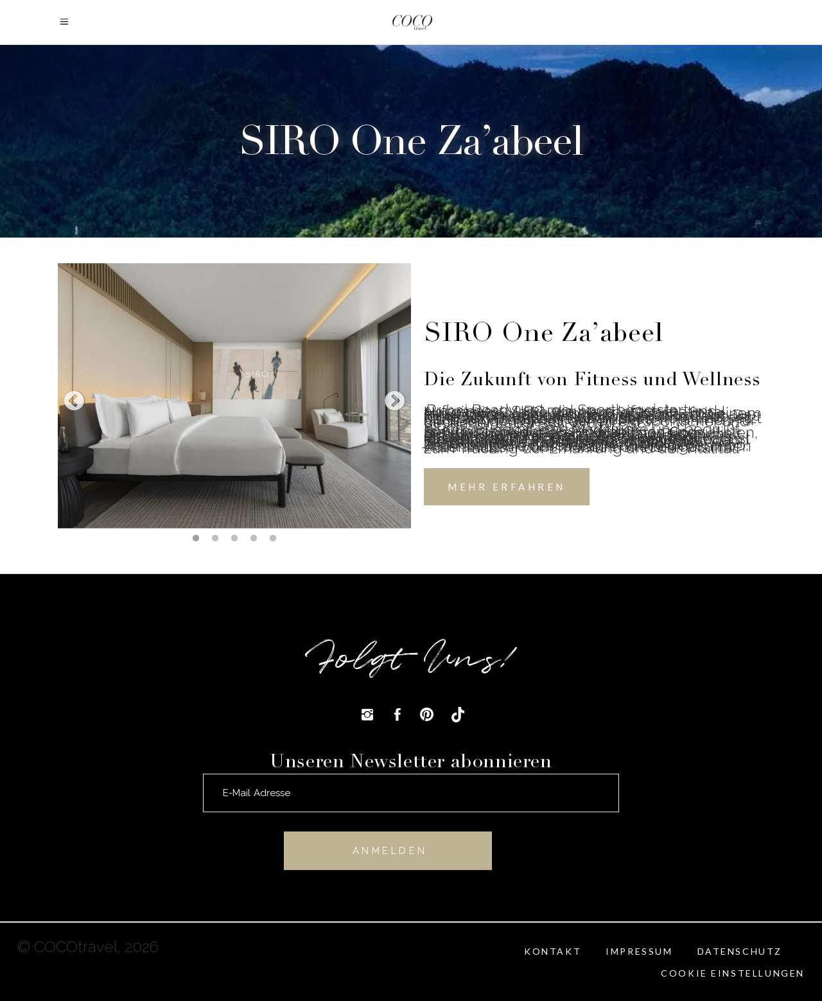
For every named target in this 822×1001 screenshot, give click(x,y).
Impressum (639, 951)
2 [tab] (215, 538)
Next (395, 401)
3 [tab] (234, 538)
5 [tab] (273, 538)
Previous (73, 401)
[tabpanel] (234, 395)
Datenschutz (740, 951)
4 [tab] (254, 538)
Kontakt (552, 951)
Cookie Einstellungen (733, 973)
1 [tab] (196, 538)
